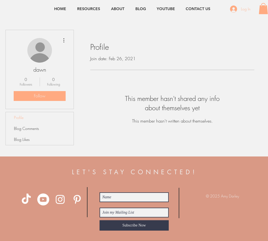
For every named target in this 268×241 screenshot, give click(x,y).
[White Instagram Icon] (60, 199)
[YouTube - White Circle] (43, 199)
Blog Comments (26, 128)
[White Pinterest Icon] (77, 199)
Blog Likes (22, 139)
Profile (19, 117)
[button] (263, 8)
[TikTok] (26, 199)
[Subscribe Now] (134, 225)
